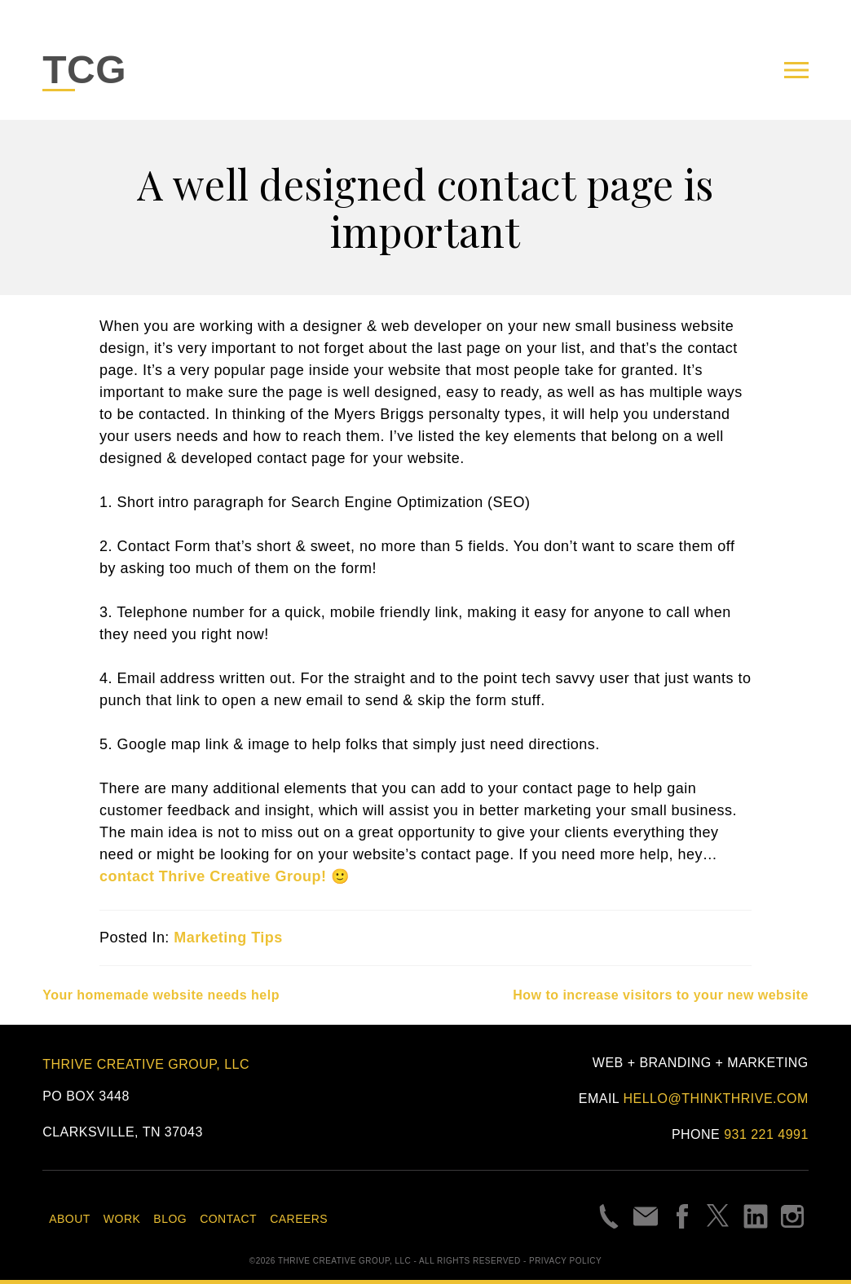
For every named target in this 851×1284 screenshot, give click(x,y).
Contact (228, 1218)
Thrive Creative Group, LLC (145, 1064)
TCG (84, 69)
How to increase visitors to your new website (661, 995)
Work (122, 1218)
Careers (299, 1218)
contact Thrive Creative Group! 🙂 (224, 876)
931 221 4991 (766, 1134)
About (69, 1218)
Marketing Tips (228, 937)
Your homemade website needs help (161, 995)
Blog (170, 1218)
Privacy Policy (565, 1260)
